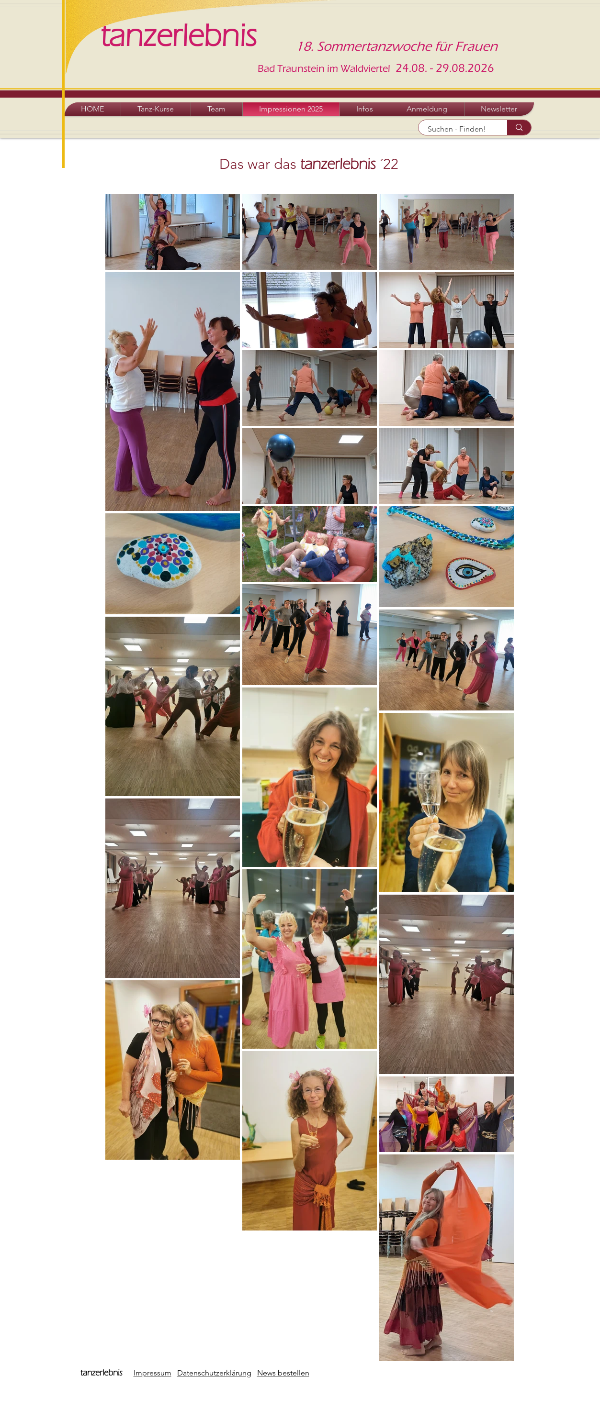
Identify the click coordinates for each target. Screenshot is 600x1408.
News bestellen (283, 1372)
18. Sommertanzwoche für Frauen (396, 46)
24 (401, 68)
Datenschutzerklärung (214, 1372)
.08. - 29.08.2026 (451, 68)
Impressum (152, 1372)
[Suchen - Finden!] (457, 129)
